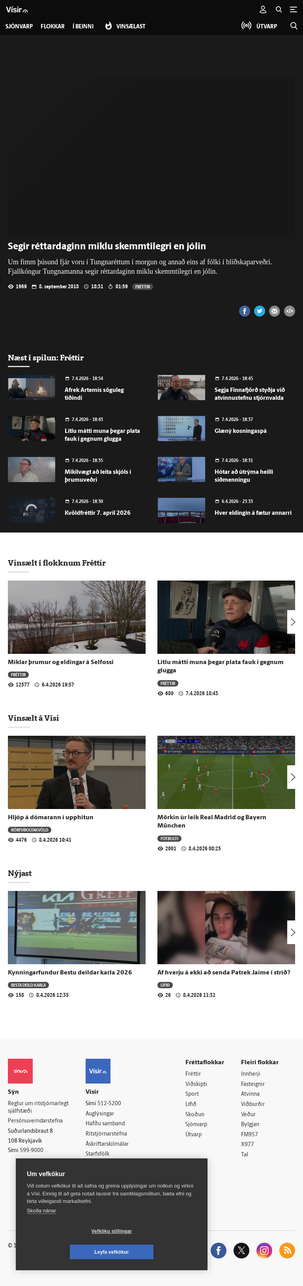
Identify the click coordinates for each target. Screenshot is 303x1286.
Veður (248, 1115)
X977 (247, 1145)
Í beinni (83, 27)
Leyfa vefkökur (158, 1252)
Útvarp (193, 1135)
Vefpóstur (98, 1175)
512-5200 (109, 1104)
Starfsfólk (97, 1154)
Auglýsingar (100, 1114)
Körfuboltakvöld (29, 829)
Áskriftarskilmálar (107, 1144)
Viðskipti (196, 1084)
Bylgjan (250, 1125)
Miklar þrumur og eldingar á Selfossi (61, 662)
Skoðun (194, 1115)
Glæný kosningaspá (241, 431)
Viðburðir (253, 1105)
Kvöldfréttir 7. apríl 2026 (98, 513)
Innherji (250, 1074)
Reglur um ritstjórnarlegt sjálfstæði (38, 1107)
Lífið (165, 985)
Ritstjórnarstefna (106, 1134)
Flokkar (53, 27)
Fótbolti (169, 838)
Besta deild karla (28, 985)
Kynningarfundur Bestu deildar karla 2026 (70, 973)
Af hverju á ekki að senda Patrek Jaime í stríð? (223, 973)
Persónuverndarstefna (35, 1121)
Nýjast (20, 873)
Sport (192, 1094)
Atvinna (250, 1094)
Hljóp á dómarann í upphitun (51, 818)
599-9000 (31, 1151)
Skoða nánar (41, 1231)
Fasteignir (253, 1084)
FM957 (249, 1135)
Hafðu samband (105, 1124)
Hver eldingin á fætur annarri (253, 513)
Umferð (95, 1164)
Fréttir (142, 286)
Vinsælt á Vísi (33, 718)
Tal (244, 1155)
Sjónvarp (196, 1125)
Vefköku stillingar (65, 1252)
